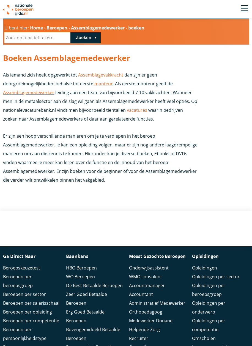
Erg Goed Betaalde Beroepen (85, 315)
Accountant (141, 293)
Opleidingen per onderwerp (208, 306)
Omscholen (204, 337)
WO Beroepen (80, 276)
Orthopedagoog (145, 311)
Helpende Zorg (144, 329)
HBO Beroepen (81, 267)
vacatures (137, 110)
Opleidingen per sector (216, 276)
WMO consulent (145, 276)
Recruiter (138, 337)
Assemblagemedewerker (28, 92)
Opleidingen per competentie (208, 324)
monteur (103, 84)
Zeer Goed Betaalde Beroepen (86, 297)
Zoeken (83, 37)
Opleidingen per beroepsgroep (208, 289)
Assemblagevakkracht (100, 75)
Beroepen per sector (24, 293)
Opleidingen (204, 267)
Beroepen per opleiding (27, 311)
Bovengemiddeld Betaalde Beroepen (93, 333)
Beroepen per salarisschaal (31, 302)
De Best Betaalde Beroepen (94, 285)
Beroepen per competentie (31, 320)
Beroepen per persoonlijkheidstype (24, 333)
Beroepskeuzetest (21, 267)
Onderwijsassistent (149, 267)
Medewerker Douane (150, 320)
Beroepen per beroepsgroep (18, 280)
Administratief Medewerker (157, 302)
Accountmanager (147, 285)
